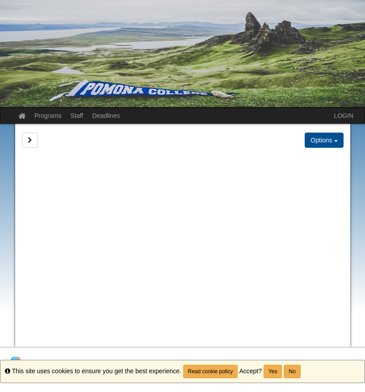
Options (323, 140)
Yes (273, 371)
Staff (77, 115)
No (292, 371)
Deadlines (106, 115)
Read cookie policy (210, 371)
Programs (48, 115)
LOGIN (343, 115)
